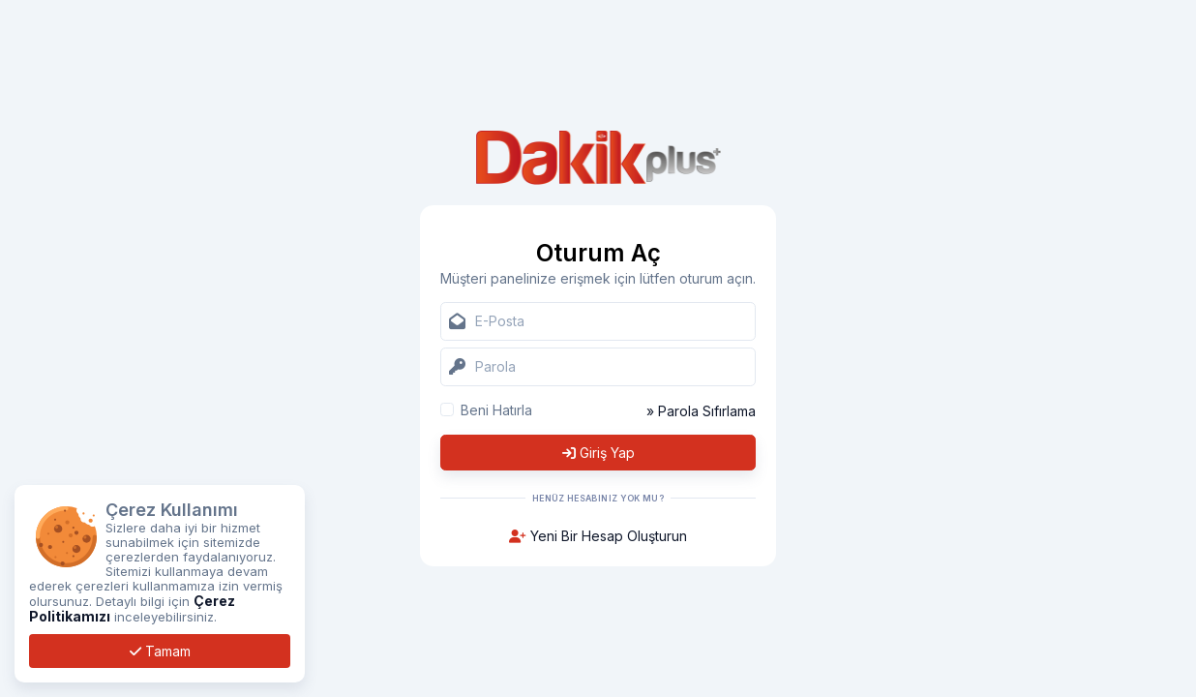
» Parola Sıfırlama (701, 411)
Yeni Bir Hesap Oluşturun (598, 536)
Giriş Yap (598, 452)
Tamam (160, 651)
